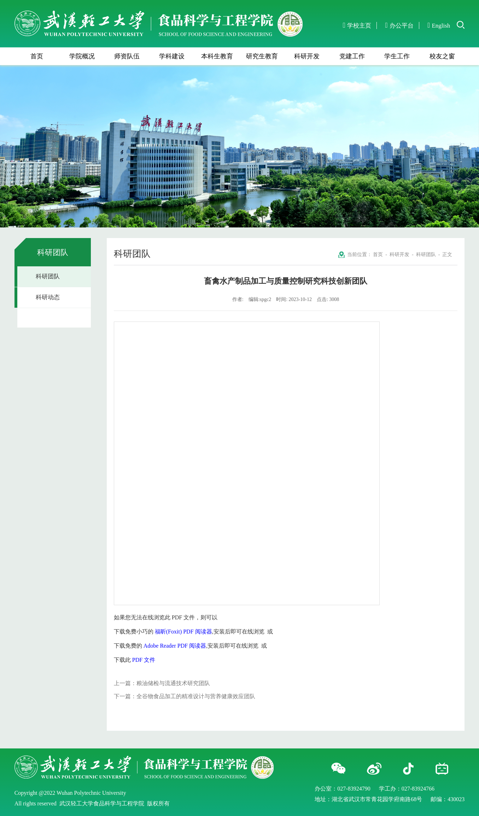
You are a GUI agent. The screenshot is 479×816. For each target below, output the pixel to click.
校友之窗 (442, 56)
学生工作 (397, 56)
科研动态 (48, 297)
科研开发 (307, 56)
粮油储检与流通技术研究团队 (173, 683)
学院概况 (82, 56)
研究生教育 (262, 56)
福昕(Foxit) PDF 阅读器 (183, 632)
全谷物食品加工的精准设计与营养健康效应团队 (195, 696)
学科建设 (172, 56)
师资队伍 (127, 56)
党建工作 (352, 56)
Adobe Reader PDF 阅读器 (175, 646)
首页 (36, 56)
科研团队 (48, 276)
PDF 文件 (143, 660)
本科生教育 (217, 56)
